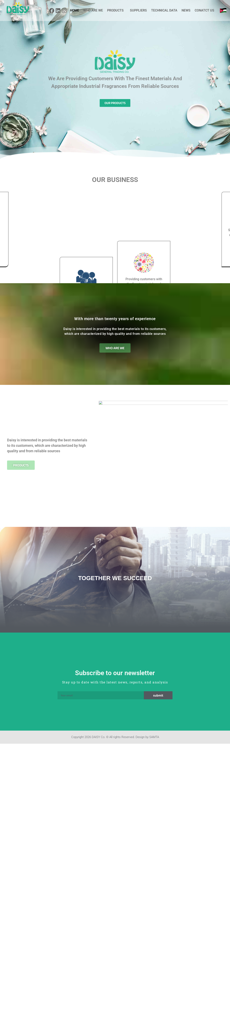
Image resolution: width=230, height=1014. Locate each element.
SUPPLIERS (138, 10)
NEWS (186, 10)
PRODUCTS (116, 10)
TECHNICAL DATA (164, 10)
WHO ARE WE (93, 10)
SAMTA (154, 744)
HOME (74, 10)
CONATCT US (204, 10)
